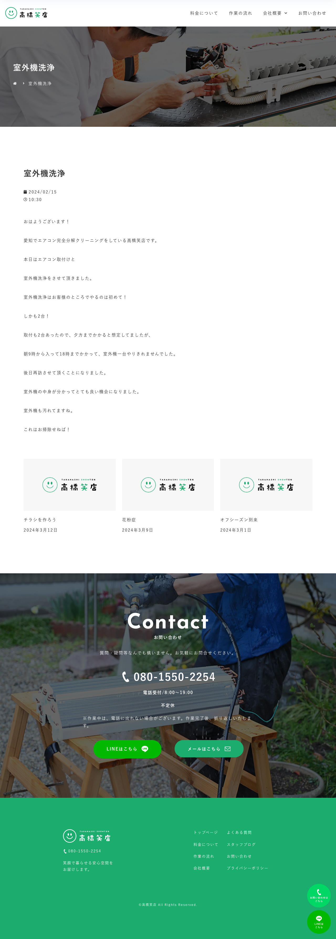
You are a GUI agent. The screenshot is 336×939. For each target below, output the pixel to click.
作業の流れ (241, 13)
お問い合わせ (312, 13)
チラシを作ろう (40, 520)
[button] (127, 749)
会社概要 (275, 13)
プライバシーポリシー (248, 868)
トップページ (205, 832)
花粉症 (129, 520)
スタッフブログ (241, 844)
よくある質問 (239, 832)
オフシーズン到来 (239, 520)
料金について (204, 13)
